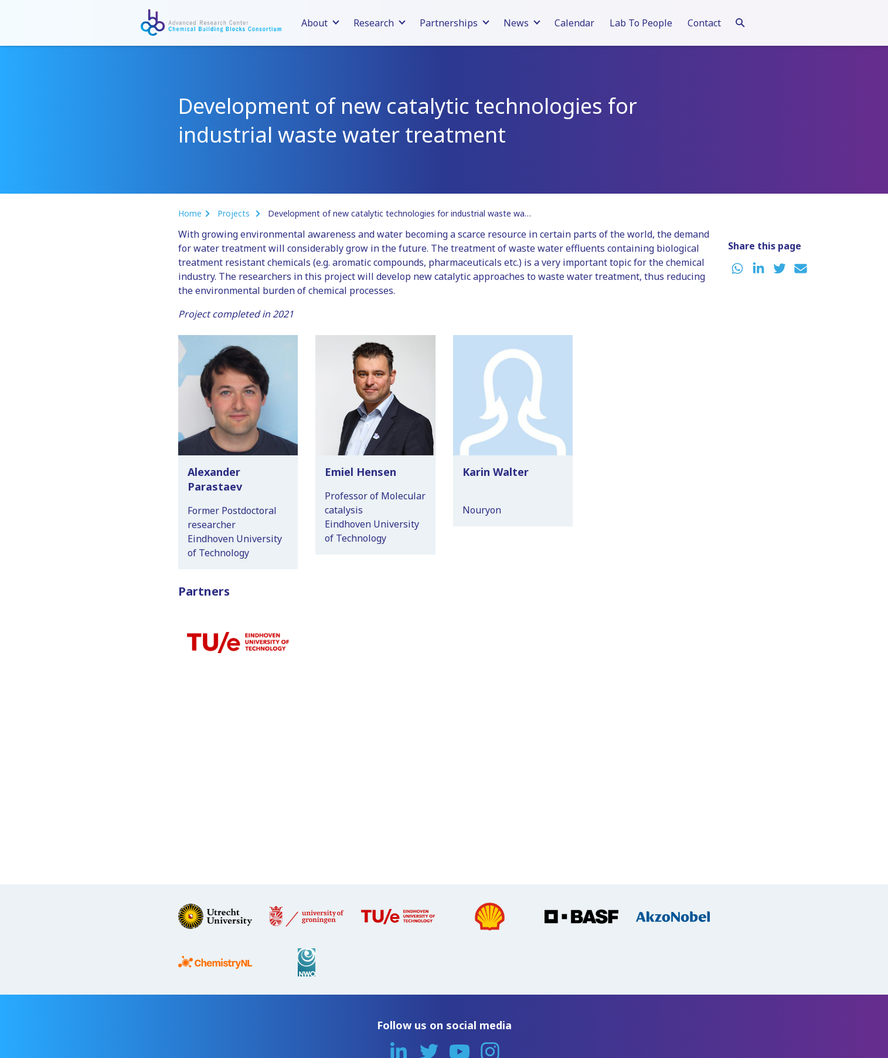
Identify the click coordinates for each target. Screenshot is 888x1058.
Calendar (574, 22)
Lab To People (641, 22)
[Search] (740, 21)
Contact (704, 22)
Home (190, 213)
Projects (234, 213)
